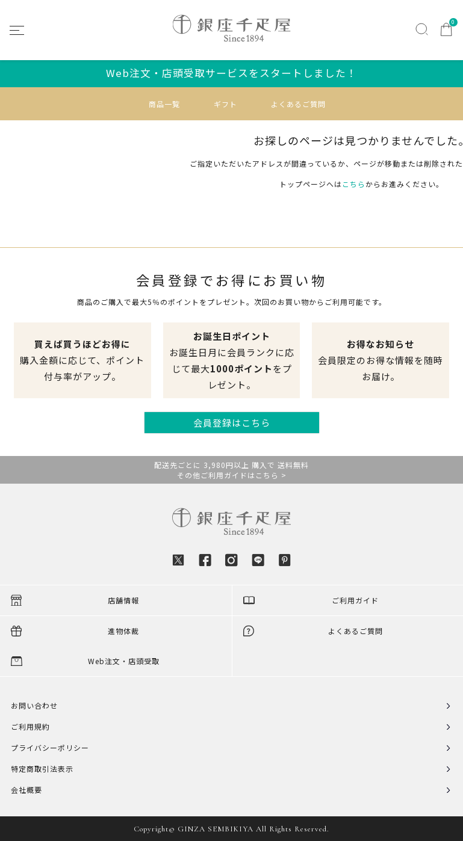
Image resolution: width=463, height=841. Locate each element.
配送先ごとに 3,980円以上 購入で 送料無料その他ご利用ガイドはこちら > (231, 470)
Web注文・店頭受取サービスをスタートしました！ (231, 73)
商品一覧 (164, 104)
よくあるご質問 (298, 104)
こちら (353, 184)
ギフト (225, 104)
